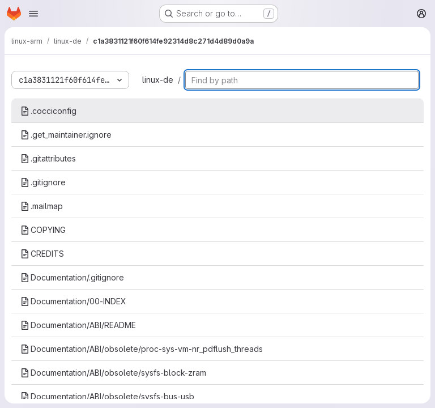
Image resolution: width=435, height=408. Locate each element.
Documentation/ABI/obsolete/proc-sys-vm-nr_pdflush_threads (141, 349)
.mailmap (41, 206)
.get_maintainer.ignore (66, 134)
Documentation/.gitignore (72, 277)
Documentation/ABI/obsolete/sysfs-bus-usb (107, 396)
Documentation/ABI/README (78, 325)
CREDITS (42, 253)
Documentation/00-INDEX (73, 301)
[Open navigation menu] (33, 14)
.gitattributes (48, 158)
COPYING (43, 230)
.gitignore (43, 182)
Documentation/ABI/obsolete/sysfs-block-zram (113, 372)
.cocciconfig (48, 111)
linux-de (157, 79)
